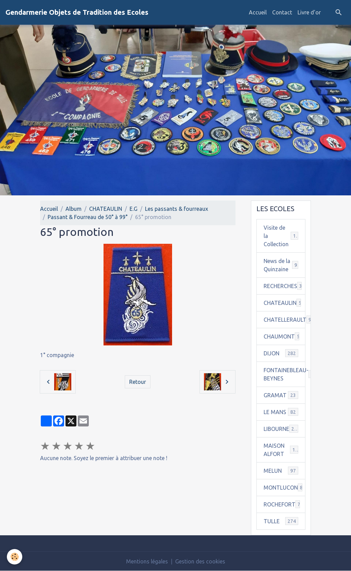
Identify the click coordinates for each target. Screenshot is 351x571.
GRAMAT (281, 395)
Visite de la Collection (281, 236)
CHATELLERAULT (284, 319)
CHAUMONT (284, 336)
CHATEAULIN (105, 209)
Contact (282, 12)
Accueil (258, 12)
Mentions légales (147, 561)
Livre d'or (309, 12)
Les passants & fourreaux (176, 209)
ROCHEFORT (283, 504)
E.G (133, 209)
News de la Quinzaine (281, 265)
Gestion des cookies (200, 561)
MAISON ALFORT (281, 450)
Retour (137, 382)
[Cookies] (14, 556)
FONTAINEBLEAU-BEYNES (284, 374)
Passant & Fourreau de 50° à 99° (88, 217)
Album (73, 209)
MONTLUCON (284, 487)
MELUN (281, 471)
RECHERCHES (284, 286)
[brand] (76, 12)
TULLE (281, 521)
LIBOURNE (281, 429)
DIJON (281, 353)
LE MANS (281, 412)
